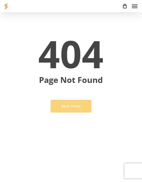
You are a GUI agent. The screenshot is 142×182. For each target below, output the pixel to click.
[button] (134, 6)
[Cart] (124, 6)
